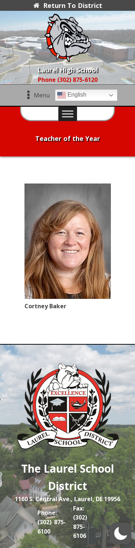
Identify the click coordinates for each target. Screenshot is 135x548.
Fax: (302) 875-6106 (80, 522)
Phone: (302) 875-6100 (51, 522)
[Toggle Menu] (67, 114)
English (71, 95)
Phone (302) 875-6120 (68, 80)
